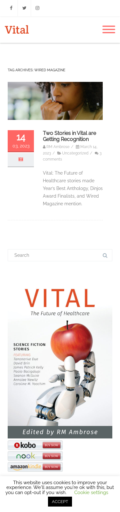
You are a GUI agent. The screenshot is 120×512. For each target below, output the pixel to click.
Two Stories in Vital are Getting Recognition (69, 136)
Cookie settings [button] (91, 492)
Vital (17, 29)
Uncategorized (75, 153)
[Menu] (108, 29)
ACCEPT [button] (60, 501)
